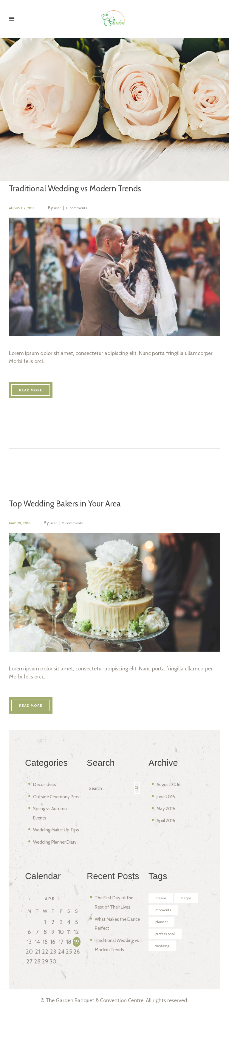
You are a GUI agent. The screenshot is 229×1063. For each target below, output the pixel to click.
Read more (38, 396)
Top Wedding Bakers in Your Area (75, 511)
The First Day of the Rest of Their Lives (115, 949)
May (169, 823)
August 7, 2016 (26, 209)
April (169, 835)
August (172, 799)
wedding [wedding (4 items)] (164, 1010)
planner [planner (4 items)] (163, 982)
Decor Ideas (48, 799)
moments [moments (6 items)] (165, 969)
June (169, 811)
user (66, 209)
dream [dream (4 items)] (161, 941)
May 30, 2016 (23, 531)
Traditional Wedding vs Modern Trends (86, 189)
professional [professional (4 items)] (168, 996)
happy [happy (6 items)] (161, 955)
